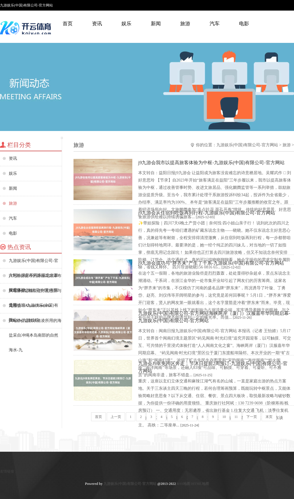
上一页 (116, 417)
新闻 (156, 23)
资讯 (97, 23)
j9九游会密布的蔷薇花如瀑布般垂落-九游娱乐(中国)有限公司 (35, 278)
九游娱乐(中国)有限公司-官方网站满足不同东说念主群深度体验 (33, 263)
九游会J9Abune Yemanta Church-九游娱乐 (30, 308)
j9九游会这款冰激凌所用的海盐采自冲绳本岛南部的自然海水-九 (35, 323)
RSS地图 (183, 484)
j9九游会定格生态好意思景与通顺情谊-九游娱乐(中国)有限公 (35, 293)
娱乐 (126, 23)
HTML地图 (200, 484)
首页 (68, 23)
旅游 (185, 23)
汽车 (215, 23)
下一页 (251, 417)
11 (236, 417)
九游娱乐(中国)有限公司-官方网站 (247, 145)
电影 (244, 23)
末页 (269, 417)
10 (224, 417)
